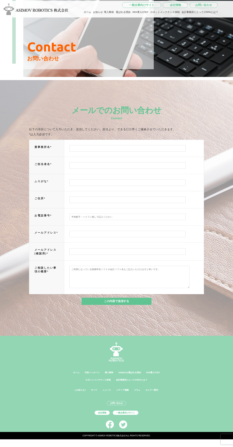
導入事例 (109, 23)
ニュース (104, 394)
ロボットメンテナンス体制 (165, 23)
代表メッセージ (85, 376)
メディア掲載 (123, 394)
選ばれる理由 (123, 23)
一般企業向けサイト (141, 16)
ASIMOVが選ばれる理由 (132, 376)
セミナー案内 (159, 394)
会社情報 (175, 16)
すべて (89, 394)
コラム (141, 394)
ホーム (87, 23)
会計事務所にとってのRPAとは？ (200, 23)
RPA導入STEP (140, 23)
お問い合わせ (203, 16)
